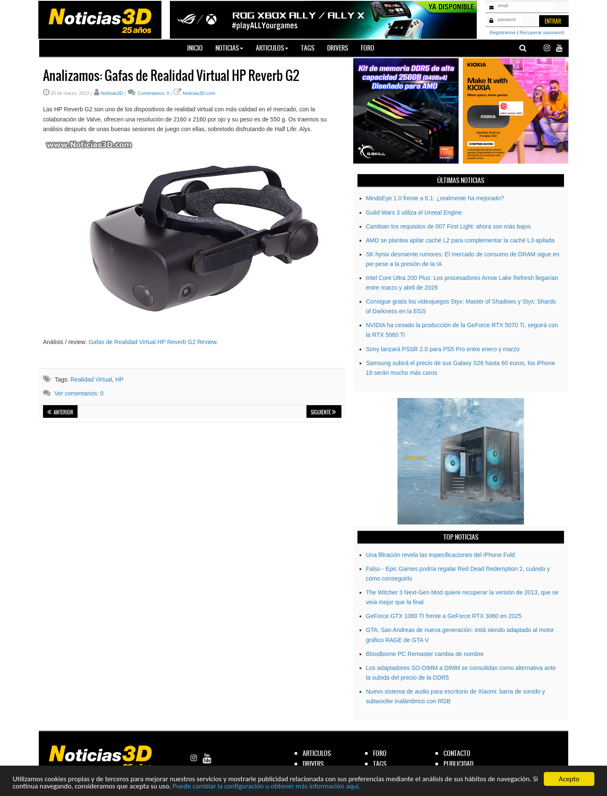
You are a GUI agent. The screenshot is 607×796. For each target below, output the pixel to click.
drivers (313, 764)
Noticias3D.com (199, 93)
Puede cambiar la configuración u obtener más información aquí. (266, 786)
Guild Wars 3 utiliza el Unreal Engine (414, 212)
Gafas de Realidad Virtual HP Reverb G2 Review (152, 342)
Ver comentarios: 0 (79, 393)
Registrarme (502, 32)
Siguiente (323, 412)
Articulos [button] (272, 48)
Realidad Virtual (91, 379)
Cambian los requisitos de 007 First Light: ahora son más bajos (448, 226)
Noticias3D (112, 93)
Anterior (60, 412)
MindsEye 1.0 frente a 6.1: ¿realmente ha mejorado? (435, 198)
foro (380, 753)
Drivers (337, 48)
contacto (456, 753)
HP (119, 379)
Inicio (198, 48)
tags (380, 764)
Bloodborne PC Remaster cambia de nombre (424, 654)
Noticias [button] (229, 48)
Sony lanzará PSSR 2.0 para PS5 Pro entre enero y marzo (442, 349)
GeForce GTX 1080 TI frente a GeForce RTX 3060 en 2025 (443, 616)
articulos (317, 753)
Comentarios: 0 (153, 93)
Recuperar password (542, 32)
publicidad (458, 764)
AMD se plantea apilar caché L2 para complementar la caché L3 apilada (460, 240)
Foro (367, 48)
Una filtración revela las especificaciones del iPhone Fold (440, 554)
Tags (307, 48)
